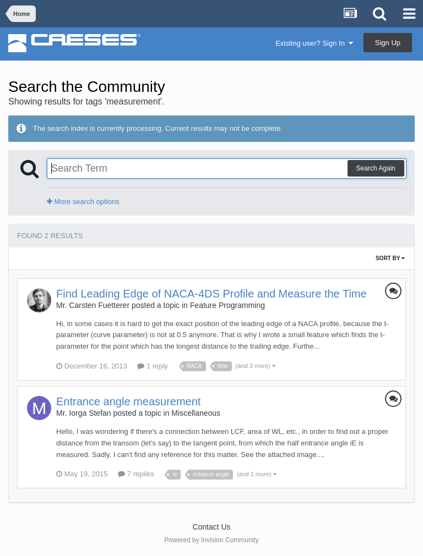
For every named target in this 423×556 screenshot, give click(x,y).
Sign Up (387, 42)
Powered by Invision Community (211, 540)
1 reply (152, 366)
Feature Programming (227, 305)
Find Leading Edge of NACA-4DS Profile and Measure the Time (211, 294)
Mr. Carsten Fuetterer (92, 305)
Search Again (375, 168)
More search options (83, 201)
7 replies (136, 474)
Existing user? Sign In (314, 43)
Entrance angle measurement (128, 401)
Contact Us (211, 526)
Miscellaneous (195, 413)
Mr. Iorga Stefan (83, 413)
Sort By (390, 258)
